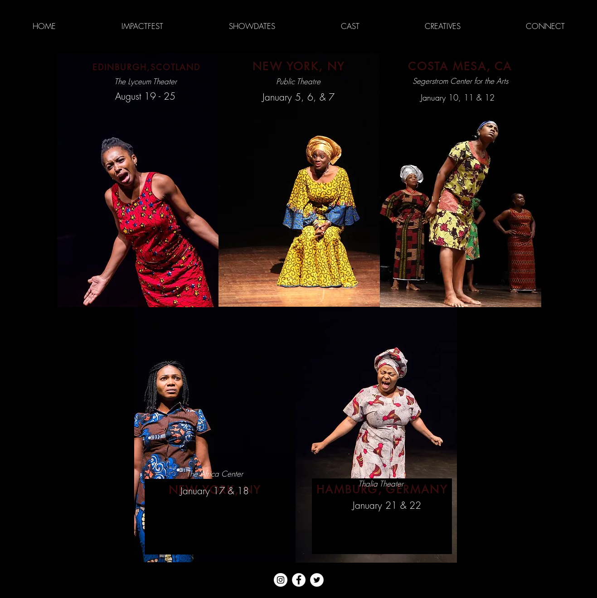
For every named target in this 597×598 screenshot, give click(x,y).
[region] (137, 180)
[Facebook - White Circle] (299, 580)
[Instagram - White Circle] (280, 580)
